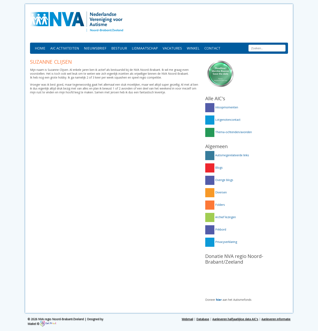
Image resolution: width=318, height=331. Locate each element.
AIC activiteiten (64, 48)
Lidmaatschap (145, 48)
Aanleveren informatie (275, 319)
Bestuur (119, 48)
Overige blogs (219, 180)
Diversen (216, 192)
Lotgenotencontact (223, 120)
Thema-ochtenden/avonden (228, 132)
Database (202, 319)
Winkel (193, 48)
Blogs (214, 167)
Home (40, 48)
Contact (212, 48)
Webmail (187, 319)
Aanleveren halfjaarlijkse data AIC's (235, 319)
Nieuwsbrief (95, 48)
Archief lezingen (220, 217)
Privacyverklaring (221, 242)
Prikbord (215, 229)
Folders (215, 205)
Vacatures (172, 48)
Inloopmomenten (221, 107)
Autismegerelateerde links (227, 155)
